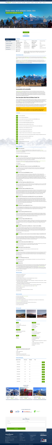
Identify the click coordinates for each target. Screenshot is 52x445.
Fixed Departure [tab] (8, 49)
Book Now (26, 32)
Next (48, 394)
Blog (31, 437)
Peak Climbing (24, 2)
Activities (32, 2)
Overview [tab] (7, 39)
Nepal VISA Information (33, 435)
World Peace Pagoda (22, 161)
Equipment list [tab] (8, 47)
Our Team (32, 436)
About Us (21, 436)
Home (20, 435)
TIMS (22, 285)
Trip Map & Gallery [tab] (8, 45)
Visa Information (25, 296)
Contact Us (32, 440)
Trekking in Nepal (14, 2)
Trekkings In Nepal (22, 437)
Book (43, 362)
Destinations (28, 2)
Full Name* (8, 420)
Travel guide (37, 2)
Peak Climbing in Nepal (22, 440)
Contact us (44, 2)
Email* (27, 420)
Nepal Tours (19, 2)
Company (40, 2)
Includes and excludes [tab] (9, 43)
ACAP (35, 285)
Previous (4, 394)
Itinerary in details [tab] (8, 41)
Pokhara (22, 101)
